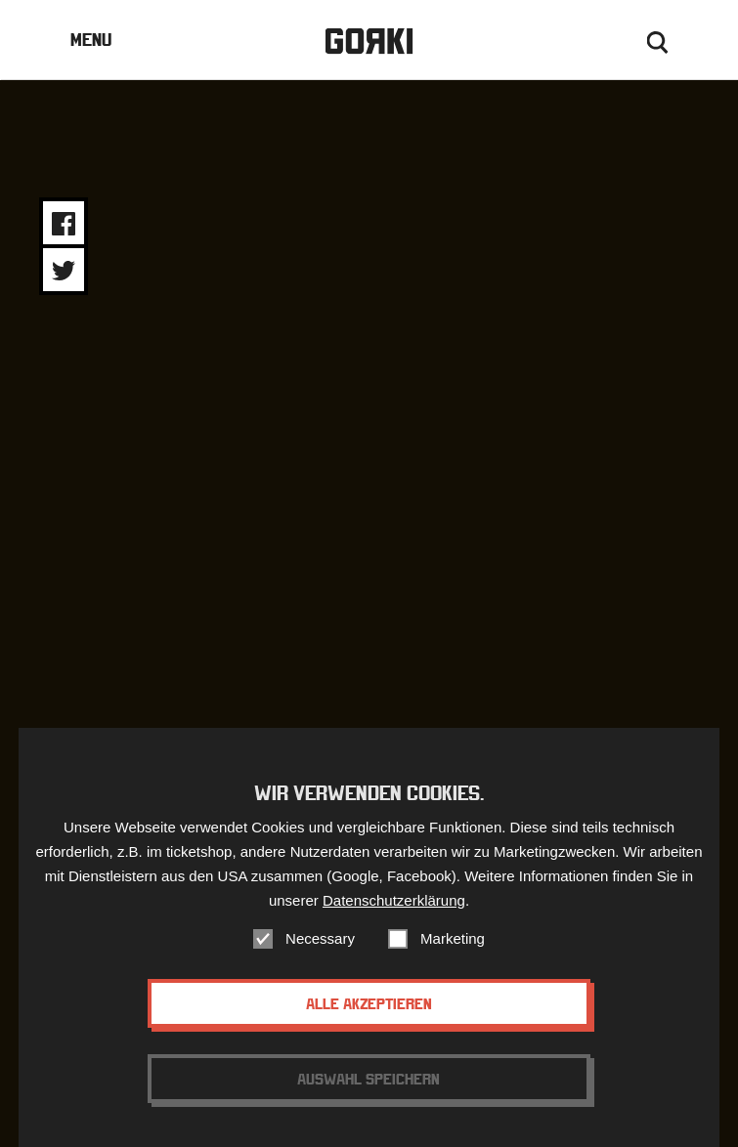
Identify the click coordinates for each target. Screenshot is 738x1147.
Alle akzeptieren (369, 1003)
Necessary (320, 938)
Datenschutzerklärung (394, 900)
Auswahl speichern (368, 1078)
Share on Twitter (63, 270)
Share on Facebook (63, 223)
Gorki (369, 41)
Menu (90, 39)
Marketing (452, 938)
